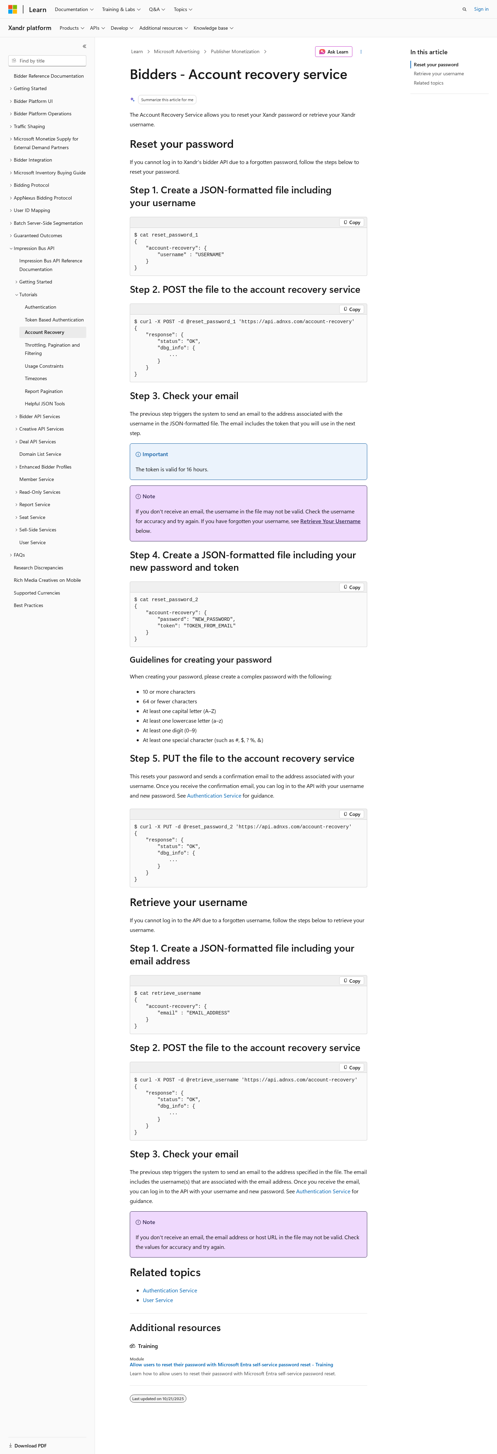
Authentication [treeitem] (40, 307)
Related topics (429, 82)
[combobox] (47, 60)
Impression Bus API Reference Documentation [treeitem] (50, 264)
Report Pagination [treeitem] (44, 391)
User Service (158, 1299)
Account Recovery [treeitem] (44, 332)
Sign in (481, 9)
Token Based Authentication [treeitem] (54, 319)
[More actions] (361, 51)
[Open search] (464, 9)
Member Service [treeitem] (36, 479)
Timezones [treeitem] (36, 378)
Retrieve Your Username (330, 520)
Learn (137, 51)
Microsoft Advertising (176, 51)
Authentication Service (214, 795)
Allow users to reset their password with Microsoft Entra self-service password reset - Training (231, 1364)
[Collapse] (84, 46)
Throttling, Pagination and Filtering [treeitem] (52, 349)
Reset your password (436, 64)
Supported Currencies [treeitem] (37, 592)
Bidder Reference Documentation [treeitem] (49, 76)
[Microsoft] (12, 9)
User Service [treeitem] (32, 542)
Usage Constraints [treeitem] (44, 366)
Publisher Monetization (235, 51)
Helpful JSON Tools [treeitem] (45, 403)
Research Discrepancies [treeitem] (38, 567)
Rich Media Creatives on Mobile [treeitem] (47, 580)
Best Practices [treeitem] (28, 605)
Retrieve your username (439, 73)
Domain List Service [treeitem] (40, 454)
